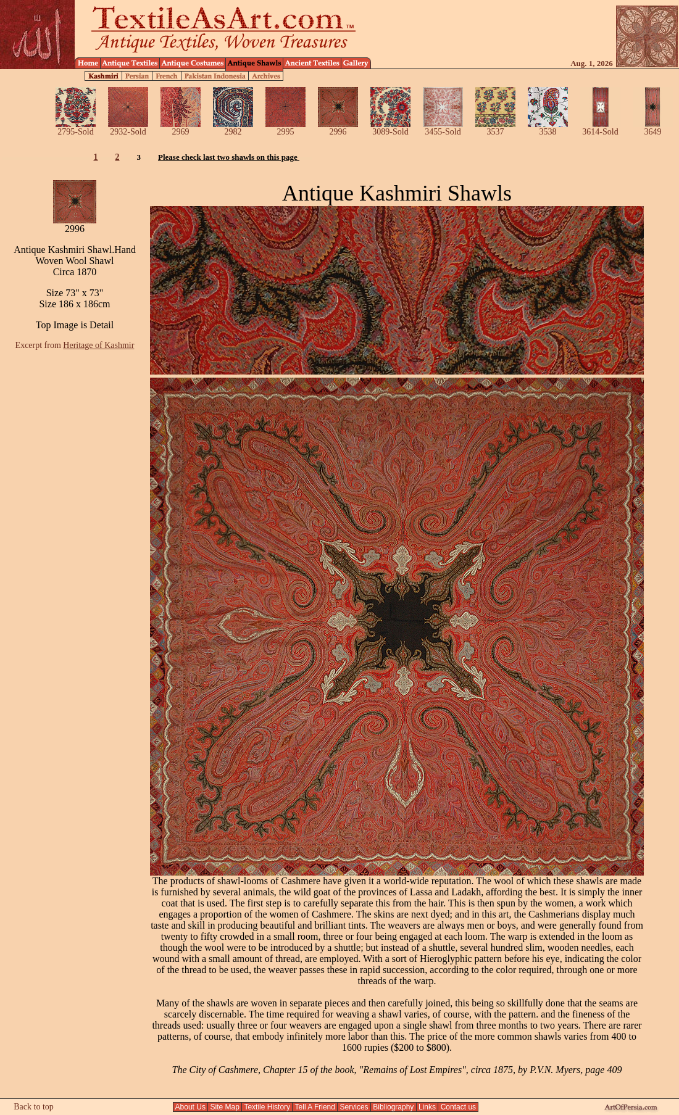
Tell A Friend (315, 1107)
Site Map (224, 1107)
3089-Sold (390, 128)
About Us (190, 1107)
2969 (180, 128)
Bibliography (393, 1107)
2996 (338, 128)
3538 (548, 128)
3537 (495, 128)
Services (354, 1107)
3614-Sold (600, 128)
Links (427, 1107)
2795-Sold (76, 128)
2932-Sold (128, 128)
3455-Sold (443, 128)
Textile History (267, 1107)
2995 (285, 128)
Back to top (34, 1106)
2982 (233, 128)
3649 (653, 128)
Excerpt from (75, 345)
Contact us (458, 1107)
